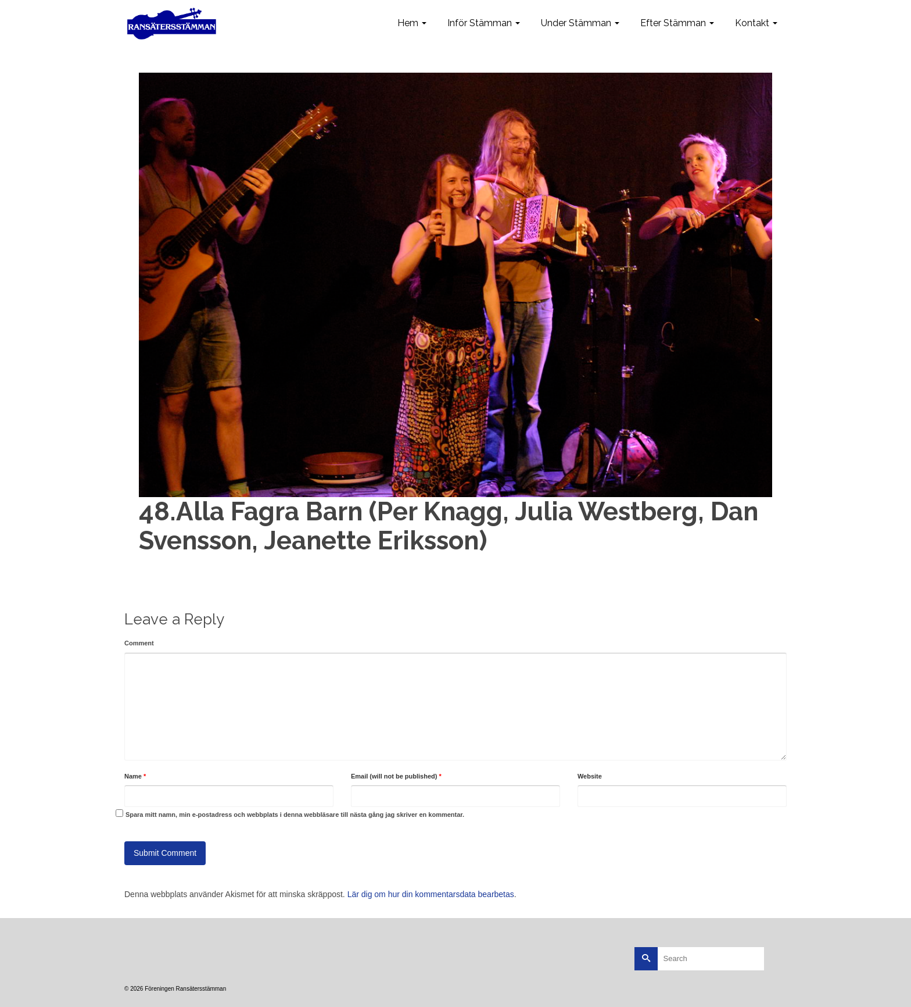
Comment (139, 643)
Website (590, 776)
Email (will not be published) (396, 776)
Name (135, 776)
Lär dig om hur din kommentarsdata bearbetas (430, 894)
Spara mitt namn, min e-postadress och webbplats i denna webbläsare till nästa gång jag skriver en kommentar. (294, 814)
